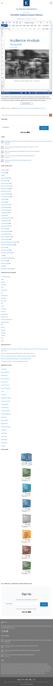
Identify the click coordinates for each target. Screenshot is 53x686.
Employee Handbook (6, 398)
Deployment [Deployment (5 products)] (3, 666)
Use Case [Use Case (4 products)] (29, 673)
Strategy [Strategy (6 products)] (3, 673)
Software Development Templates (9, 242)
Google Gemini (4, 212)
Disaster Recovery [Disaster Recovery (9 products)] (15, 666)
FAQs (15, 682)
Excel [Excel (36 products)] (21, 666)
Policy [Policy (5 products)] (23, 668)
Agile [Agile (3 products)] (2, 664)
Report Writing (4, 420)
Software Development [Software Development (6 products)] (15, 670)
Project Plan (4, 417)
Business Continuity (6, 186)
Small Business (4, 316)
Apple (2, 279)
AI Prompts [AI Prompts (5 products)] (7, 664)
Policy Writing (4, 228)
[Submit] (50, 115)
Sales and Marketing (6, 426)
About (5, 682)
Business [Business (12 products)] (15, 664)
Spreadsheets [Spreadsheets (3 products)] (41, 670)
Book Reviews (4, 180)
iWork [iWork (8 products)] (29, 666)
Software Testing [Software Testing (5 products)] (25, 670)
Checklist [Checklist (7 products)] (34, 664)
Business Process (5, 191)
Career (2, 391)
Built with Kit (25, 132)
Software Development (6, 319)
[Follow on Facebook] (2, 631)
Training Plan (4, 433)
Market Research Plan (6, 218)
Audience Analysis (18, 108)
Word (2, 340)
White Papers (4, 442)
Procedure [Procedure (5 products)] (28, 668)
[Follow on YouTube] (7, 631)
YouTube (3, 446)
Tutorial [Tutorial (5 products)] (24, 673)
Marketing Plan (26, 12)
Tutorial (3, 335)
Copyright (20, 682)
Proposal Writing (5, 239)
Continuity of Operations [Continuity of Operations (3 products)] (42, 664)
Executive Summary (5, 401)
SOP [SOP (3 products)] (30, 670)
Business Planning (5, 188)
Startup (3, 327)
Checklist (3, 202)
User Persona (42, 108)
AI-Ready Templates (6, 276)
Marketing (31, 108)
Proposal (3, 311)
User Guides (4, 260)
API (2, 175)
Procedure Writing (5, 231)
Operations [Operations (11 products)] (8, 668)
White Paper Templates (6, 268)
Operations (3, 300)
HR (2, 292)
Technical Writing (5, 250)
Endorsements (40, 682)
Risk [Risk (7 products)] (2, 670)
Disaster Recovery (5, 204)
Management (4, 295)
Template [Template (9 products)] (16, 673)
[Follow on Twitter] (5, 631)
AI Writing (3, 172)
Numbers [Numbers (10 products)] (3, 668)
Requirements (4, 314)
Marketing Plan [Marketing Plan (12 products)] (47, 666)
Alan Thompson (32, 18)
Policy (2, 306)
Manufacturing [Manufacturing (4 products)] (34, 666)
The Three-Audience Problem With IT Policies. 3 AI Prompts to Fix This (21, 147)
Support (32, 682)
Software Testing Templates (7, 244)
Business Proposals (5, 388)
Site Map (47, 682)
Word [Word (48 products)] (43, 673)
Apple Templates (5, 178)
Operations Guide (5, 226)
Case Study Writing (5, 196)
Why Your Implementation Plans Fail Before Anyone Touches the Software (22, 151)
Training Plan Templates (6, 258)
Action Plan (4, 170)
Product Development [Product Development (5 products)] (35, 668)
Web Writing (4, 439)
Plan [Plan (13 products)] (16, 668)
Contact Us (10, 682)
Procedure (3, 308)
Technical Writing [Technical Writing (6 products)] (9, 673)
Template (3, 332)
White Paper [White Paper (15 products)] (38, 673)
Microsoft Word (5, 223)
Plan (2, 303)
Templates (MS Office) (6, 252)
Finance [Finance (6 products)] (25, 666)
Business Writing (5, 194)
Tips (2, 255)
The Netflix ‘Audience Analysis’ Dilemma (26, 15)
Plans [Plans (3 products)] (20, 668)
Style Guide (3, 247)
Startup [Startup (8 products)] (47, 670)
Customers (26, 682)
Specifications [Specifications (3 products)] (35, 670)
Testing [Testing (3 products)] (20, 673)
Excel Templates (5, 207)
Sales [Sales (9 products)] (5, 670)
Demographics (25, 108)
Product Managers (5, 234)
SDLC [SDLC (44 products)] (9, 670)
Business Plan (4, 381)
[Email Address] (20, 127)
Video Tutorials (4, 263)
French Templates (5, 210)
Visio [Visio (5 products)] (34, 673)
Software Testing (5, 322)
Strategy (3, 330)
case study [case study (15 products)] (29, 664)
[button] (2, 3)
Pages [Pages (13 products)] (13, 668)
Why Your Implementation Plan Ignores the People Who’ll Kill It (20, 155)
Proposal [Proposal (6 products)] (42, 668)
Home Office (4, 290)
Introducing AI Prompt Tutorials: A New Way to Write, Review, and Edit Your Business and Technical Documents (28, 141)
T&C (35, 682)
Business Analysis (5, 183)
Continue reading (26, 103)
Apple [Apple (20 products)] (11, 664)
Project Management (6, 236)
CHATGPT (3, 199)
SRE (2, 324)
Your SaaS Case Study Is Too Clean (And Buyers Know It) (18, 160)
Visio (2, 266)
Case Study (3, 284)
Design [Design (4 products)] (9, 666)
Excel (2, 287)
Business (3, 282)
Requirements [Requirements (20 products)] (48, 668)
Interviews (3, 215)
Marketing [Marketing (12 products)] (41, 666)
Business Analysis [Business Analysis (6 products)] (22, 664)
